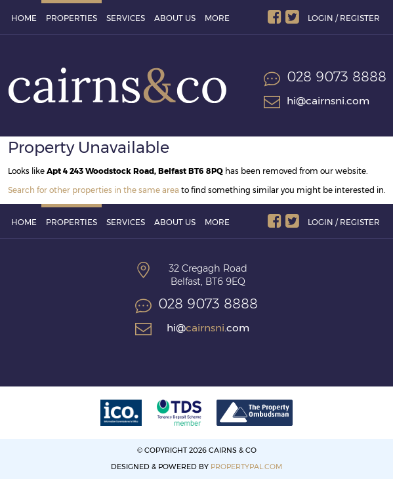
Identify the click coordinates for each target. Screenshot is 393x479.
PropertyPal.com (246, 466)
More (217, 18)
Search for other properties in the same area (93, 190)
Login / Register (344, 18)
